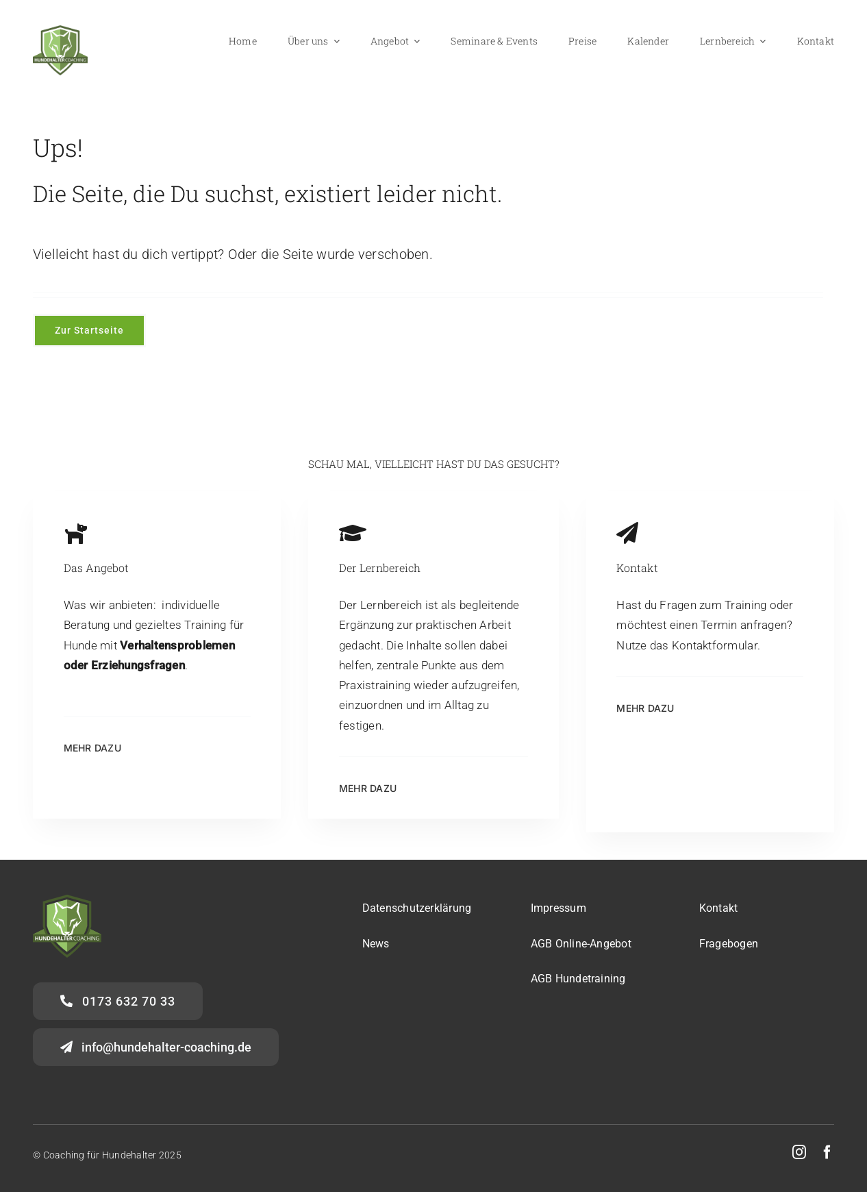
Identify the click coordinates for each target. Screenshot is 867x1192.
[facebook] (827, 1152)
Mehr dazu (368, 788)
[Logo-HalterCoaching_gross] (60, 31)
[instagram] (799, 1152)
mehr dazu (92, 748)
